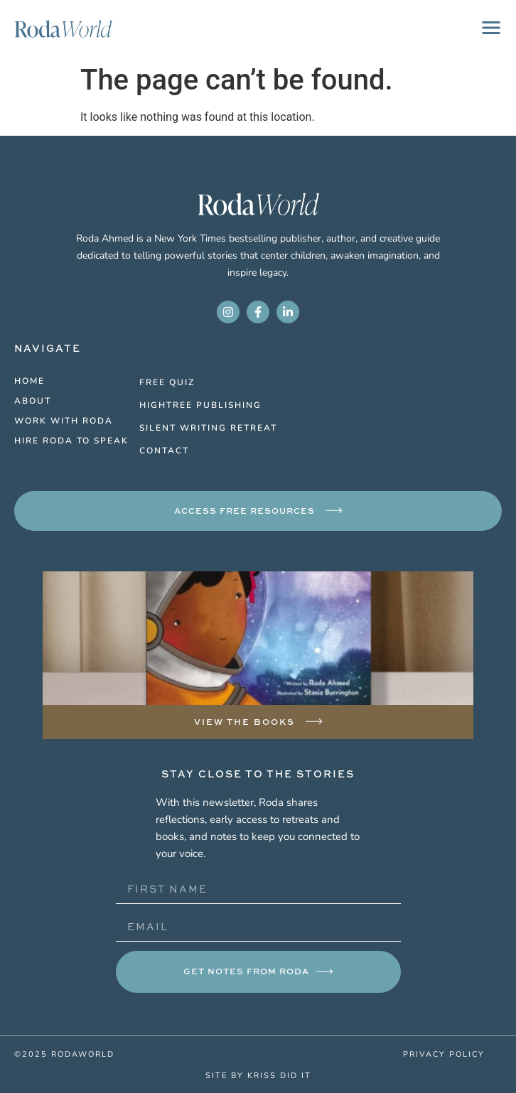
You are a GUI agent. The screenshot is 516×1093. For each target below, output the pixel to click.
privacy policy (444, 1053)
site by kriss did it (258, 1075)
